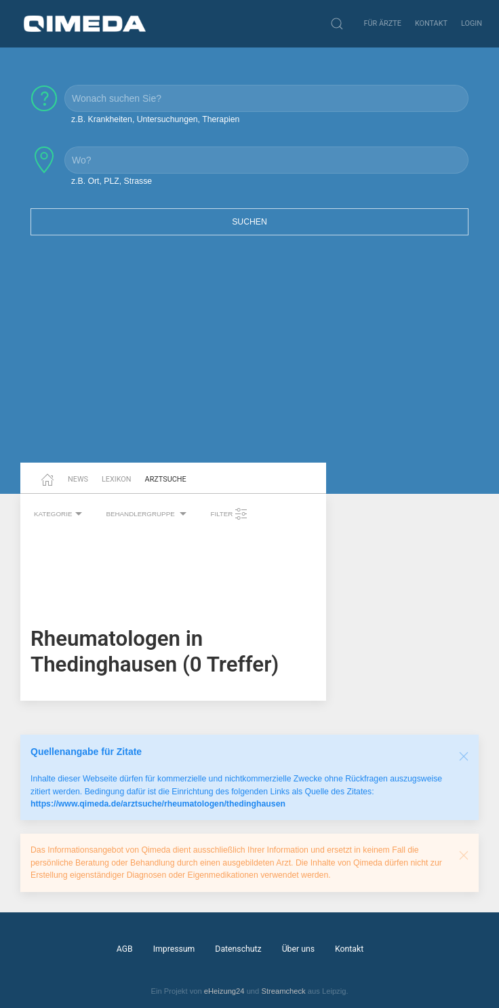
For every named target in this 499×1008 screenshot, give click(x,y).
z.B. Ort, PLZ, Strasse (111, 181)
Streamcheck (283, 991)
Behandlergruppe (148, 514)
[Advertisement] (249, 357)
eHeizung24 (224, 991)
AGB (125, 949)
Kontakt (431, 23)
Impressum (174, 949)
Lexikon (117, 479)
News (78, 479)
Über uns (298, 949)
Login (471, 23)
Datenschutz (238, 949)
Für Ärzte (382, 23)
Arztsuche (165, 479)
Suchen (249, 222)
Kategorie (59, 514)
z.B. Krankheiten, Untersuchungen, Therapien (155, 119)
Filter (229, 514)
